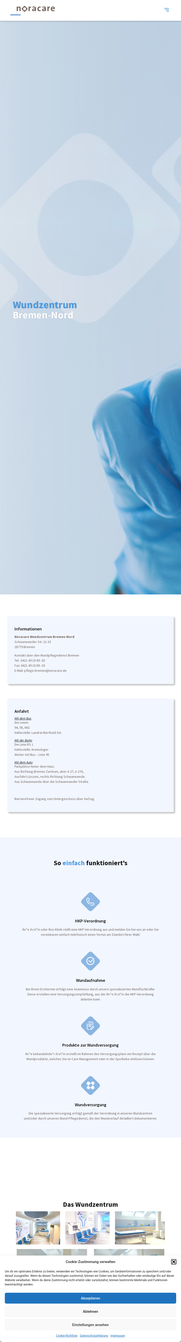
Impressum (118, 1335)
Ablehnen (90, 1311)
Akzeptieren (90, 1298)
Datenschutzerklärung (94, 1335)
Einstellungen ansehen (90, 1325)
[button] (173, 1261)
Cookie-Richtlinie (66, 1335)
